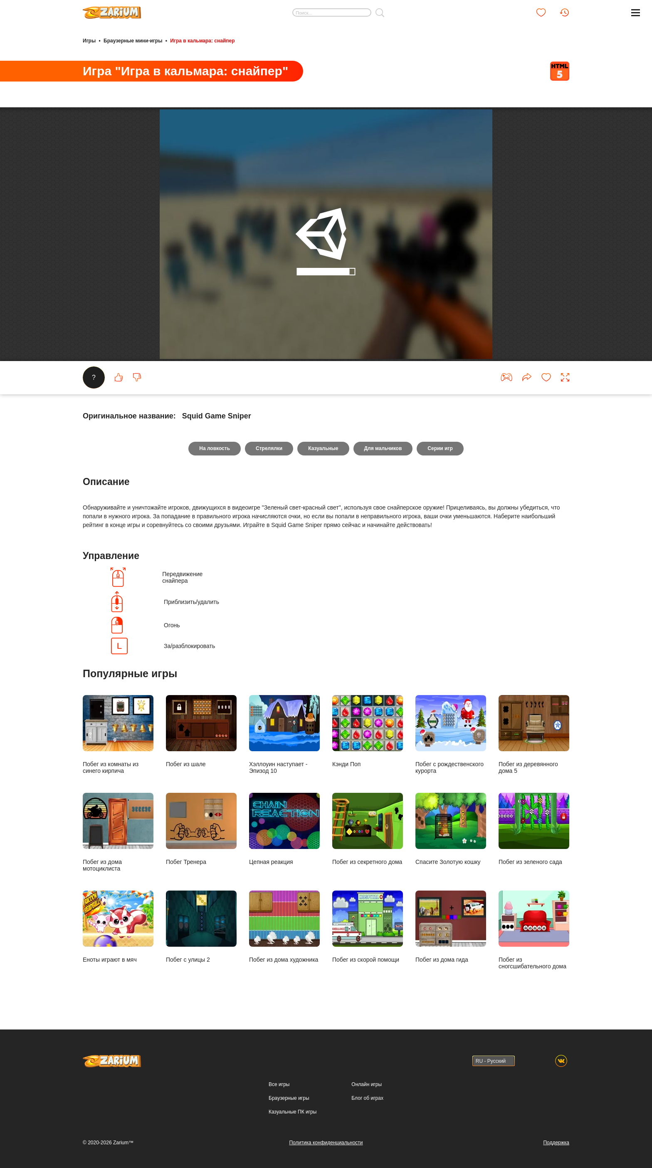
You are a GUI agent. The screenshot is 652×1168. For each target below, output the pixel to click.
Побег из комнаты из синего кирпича (118, 734)
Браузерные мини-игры (133, 41)
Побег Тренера (201, 829)
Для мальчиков (383, 448)
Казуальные (323, 448)
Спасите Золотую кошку (450, 829)
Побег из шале (201, 731)
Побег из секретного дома (367, 829)
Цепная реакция (284, 829)
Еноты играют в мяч (118, 927)
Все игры (279, 1084)
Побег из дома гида (450, 927)
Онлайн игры (366, 1084)
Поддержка (556, 1143)
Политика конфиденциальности (326, 1143)
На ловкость (214, 448)
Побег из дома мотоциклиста (118, 832)
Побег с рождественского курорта (450, 734)
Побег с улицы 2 (201, 927)
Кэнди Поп (367, 731)
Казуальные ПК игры (292, 1112)
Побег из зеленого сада (534, 829)
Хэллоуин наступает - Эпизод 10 (284, 734)
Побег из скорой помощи (367, 927)
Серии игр (439, 448)
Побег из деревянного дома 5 (534, 734)
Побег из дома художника (284, 927)
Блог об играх (367, 1098)
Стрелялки (269, 448)
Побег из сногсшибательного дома (534, 930)
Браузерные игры (289, 1098)
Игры (89, 41)
